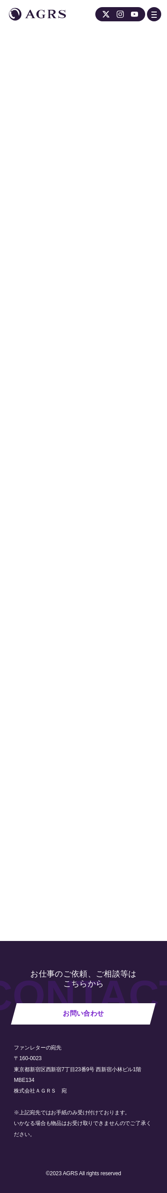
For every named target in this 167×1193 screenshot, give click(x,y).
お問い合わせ (83, 1013)
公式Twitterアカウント (46, 315)
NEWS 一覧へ (41, 871)
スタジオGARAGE (77, 730)
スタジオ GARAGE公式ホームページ (92, 303)
